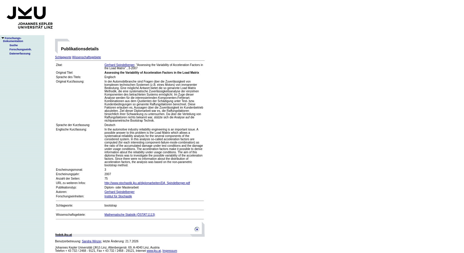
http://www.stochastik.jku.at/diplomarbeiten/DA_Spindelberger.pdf (147, 183)
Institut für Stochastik (118, 196)
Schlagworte (63, 57)
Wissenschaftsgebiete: (71, 214)
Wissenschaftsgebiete (86, 57)
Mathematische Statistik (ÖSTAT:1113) (129, 214)
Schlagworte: (64, 205)
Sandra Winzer (92, 241)
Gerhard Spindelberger (119, 65)
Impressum (169, 250)
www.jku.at (154, 250)
